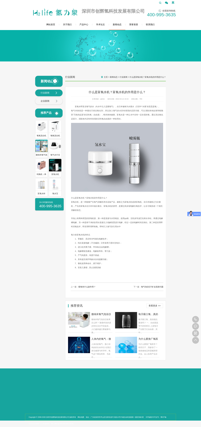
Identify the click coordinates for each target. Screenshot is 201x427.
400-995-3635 (195, 319)
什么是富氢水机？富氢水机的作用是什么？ (148, 77)
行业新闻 (49, 93)
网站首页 (50, 24)
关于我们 (67, 24)
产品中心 (84, 24)
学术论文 (100, 24)
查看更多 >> (154, 306)
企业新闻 (49, 101)
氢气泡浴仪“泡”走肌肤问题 (152, 287)
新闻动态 (117, 26)
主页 (106, 77)
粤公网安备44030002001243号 (62, 424)
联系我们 (150, 24)
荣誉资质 (133, 24)
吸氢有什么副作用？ (87, 287)
